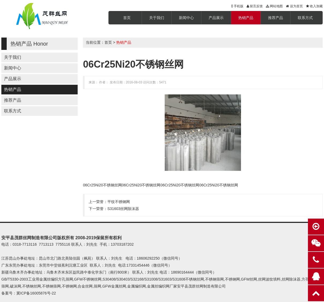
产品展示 (216, 18)
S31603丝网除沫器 (123, 209)
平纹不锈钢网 (118, 202)
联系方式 (305, 18)
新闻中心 (186, 18)
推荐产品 (275, 18)
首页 (127, 18)
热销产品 (245, 18)
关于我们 (156, 18)
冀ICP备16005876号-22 (36, 293)
